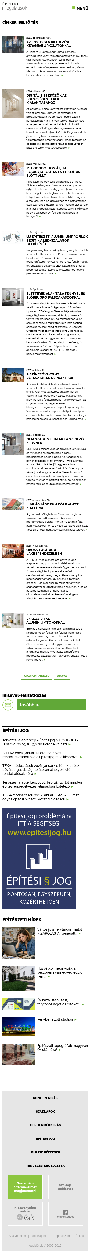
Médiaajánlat (39, 1236)
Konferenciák (45, 1098)
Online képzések (45, 1152)
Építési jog (45, 1138)
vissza (62, 676)
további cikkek (36, 676)
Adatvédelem (17, 1236)
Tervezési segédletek (45, 1165)
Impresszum (62, 1236)
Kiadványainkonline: (25, 1213)
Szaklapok (45, 1111)
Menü (82, 8)
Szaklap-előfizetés (65, 1187)
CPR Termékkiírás (45, 1125)
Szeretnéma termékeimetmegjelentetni (25, 1187)
